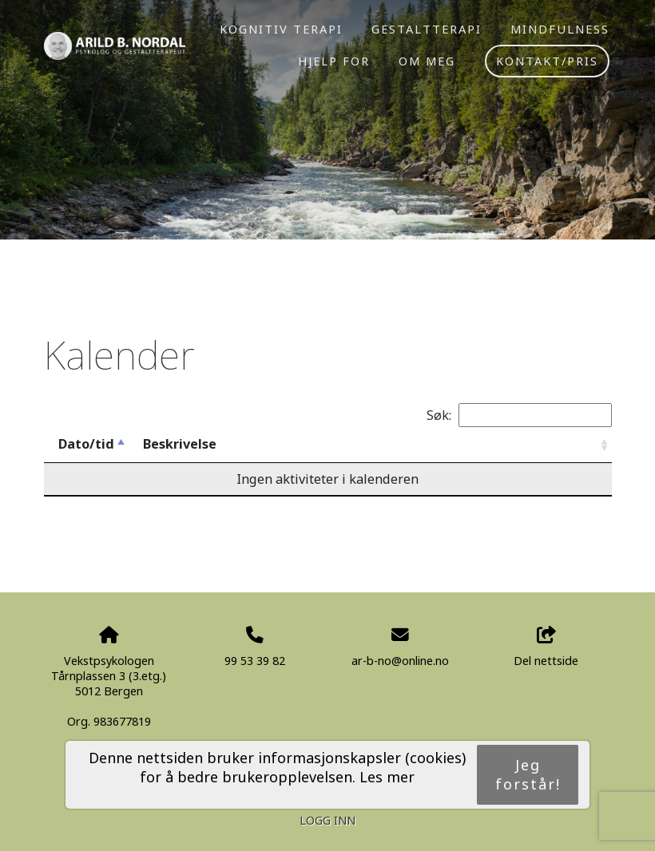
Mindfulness (559, 29)
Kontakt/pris (547, 61)
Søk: (519, 415)
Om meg (427, 61)
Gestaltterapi (426, 29)
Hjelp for (334, 61)
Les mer (387, 776)
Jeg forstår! (528, 774)
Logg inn (327, 820)
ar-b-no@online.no (400, 660)
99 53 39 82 (254, 660)
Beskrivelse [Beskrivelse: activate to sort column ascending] (179, 444)
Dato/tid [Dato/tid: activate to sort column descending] (86, 444)
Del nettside (546, 647)
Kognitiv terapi (281, 29)
